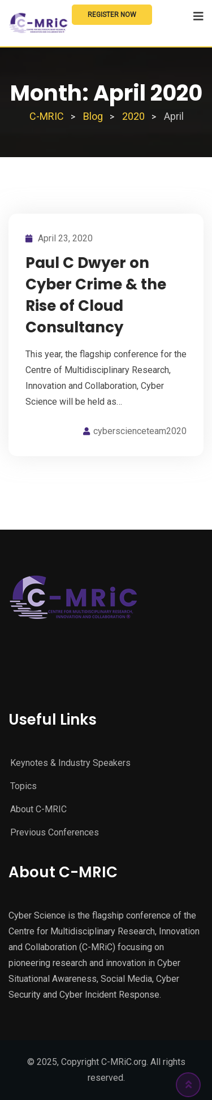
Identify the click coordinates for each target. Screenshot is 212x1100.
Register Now (112, 15)
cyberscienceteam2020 (140, 431)
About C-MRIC (38, 809)
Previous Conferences (54, 832)
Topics (23, 786)
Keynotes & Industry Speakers (70, 762)
